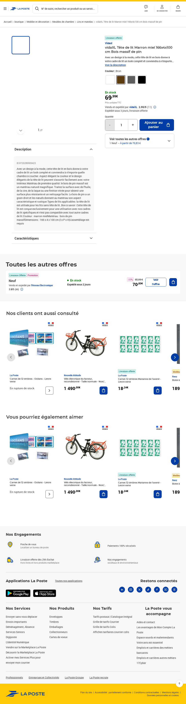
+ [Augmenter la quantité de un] (133, 125)
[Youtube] (166, 590)
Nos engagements (117, 559)
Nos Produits (61, 608)
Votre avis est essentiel (150, 642)
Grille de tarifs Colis (104, 627)
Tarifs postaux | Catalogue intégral (112, 616)
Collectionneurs (58, 632)
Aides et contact (146, 622)
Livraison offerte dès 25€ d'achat (37, 559)
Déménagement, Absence (20, 627)
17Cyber (141, 663)
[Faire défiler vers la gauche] (11, 357)
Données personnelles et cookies (163, 695)
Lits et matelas (85, 21)
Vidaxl (108, 43)
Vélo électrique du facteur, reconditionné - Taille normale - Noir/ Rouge (84, 381)
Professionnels (14, 677)
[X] (139, 590)
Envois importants (16, 621)
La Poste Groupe (74, 677)
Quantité (109, 116)
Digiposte (11, 637)
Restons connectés (158, 581)
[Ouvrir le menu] (5, 8)
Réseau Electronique (42, 285)
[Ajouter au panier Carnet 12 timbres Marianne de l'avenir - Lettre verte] (157, 390)
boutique (19, 21)
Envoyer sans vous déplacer (21, 616)
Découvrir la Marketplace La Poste (25, 652)
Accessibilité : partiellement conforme (113, 692)
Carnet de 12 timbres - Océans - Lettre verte (30, 380)
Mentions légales (170, 692)
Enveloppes (55, 616)
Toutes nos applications (68, 581)
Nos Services (18, 608)
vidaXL (133, 107)
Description (54, 149)
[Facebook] (157, 590)
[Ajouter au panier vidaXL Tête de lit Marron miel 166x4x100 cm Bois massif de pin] (156, 125)
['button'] (20, 8)
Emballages (56, 627)
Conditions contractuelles (146, 692)
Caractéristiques (54, 238)
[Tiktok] (148, 590)
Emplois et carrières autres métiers (156, 658)
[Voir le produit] (49, 390)
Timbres (54, 621)
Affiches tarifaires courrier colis (111, 632)
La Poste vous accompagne (158, 611)
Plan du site (86, 692)
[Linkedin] (122, 590)
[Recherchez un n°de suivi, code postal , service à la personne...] (65, 8)
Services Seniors (15, 632)
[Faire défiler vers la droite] (175, 357)
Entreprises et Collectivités (44, 677)
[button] (162, 9)
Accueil (7, 21)
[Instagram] (131, 590)
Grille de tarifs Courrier (106, 621)
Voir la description (115, 65)
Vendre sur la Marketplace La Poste (26, 647)
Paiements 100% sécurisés (122, 545)
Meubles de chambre (63, 21)
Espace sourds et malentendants (155, 637)
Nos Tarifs (102, 608)
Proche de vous (28, 544)
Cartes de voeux (58, 637)
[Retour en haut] (179, 683)
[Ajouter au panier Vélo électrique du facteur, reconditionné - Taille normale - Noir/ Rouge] (103, 390)
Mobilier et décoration (38, 21)
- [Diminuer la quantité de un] (109, 125)
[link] (110, 79)
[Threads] (174, 590)
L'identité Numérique (17, 642)
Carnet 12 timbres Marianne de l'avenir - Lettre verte (139, 380)
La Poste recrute (99, 677)
